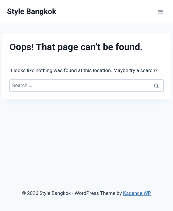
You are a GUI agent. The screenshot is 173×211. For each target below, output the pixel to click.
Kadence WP (137, 193)
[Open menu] (160, 11)
